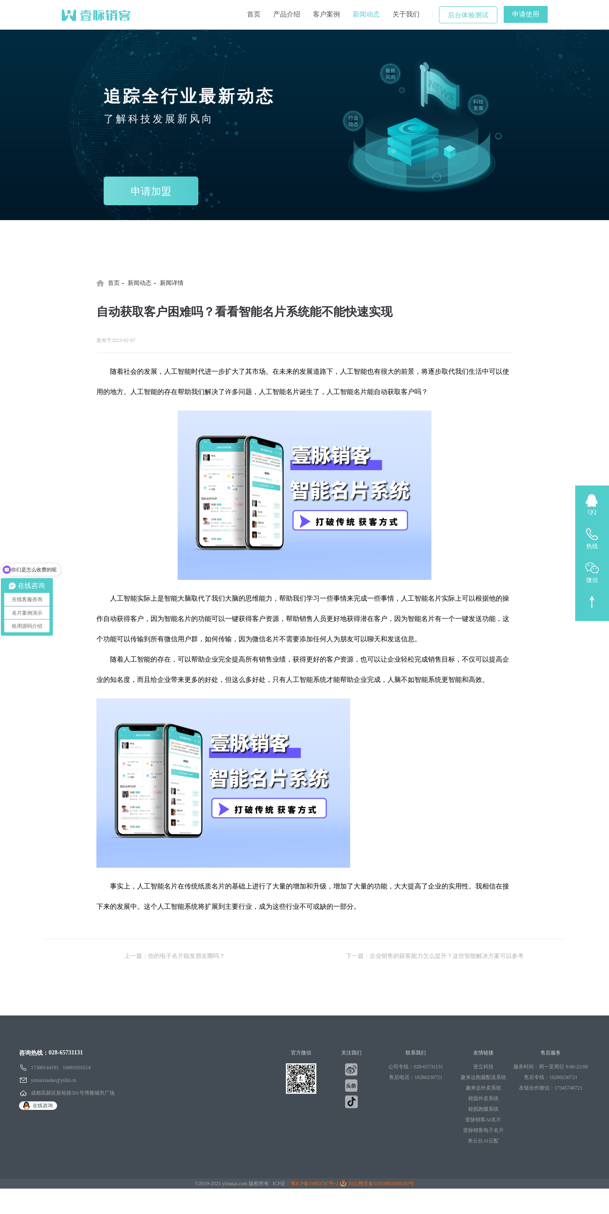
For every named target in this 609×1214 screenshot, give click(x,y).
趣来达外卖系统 (483, 1088)
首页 (254, 14)
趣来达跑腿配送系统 (483, 1077)
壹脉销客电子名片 (483, 1130)
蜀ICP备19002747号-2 (314, 1183)
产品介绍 (286, 14)
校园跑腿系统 (483, 1109)
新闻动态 (366, 14)
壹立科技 (483, 1067)
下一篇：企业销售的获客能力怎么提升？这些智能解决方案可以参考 (435, 956)
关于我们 (406, 14)
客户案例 (326, 14)
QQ (592, 512)
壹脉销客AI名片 (483, 1120)
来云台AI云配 (483, 1141)
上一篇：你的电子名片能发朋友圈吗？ (174, 956)
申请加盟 (151, 191)
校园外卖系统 (483, 1098)
